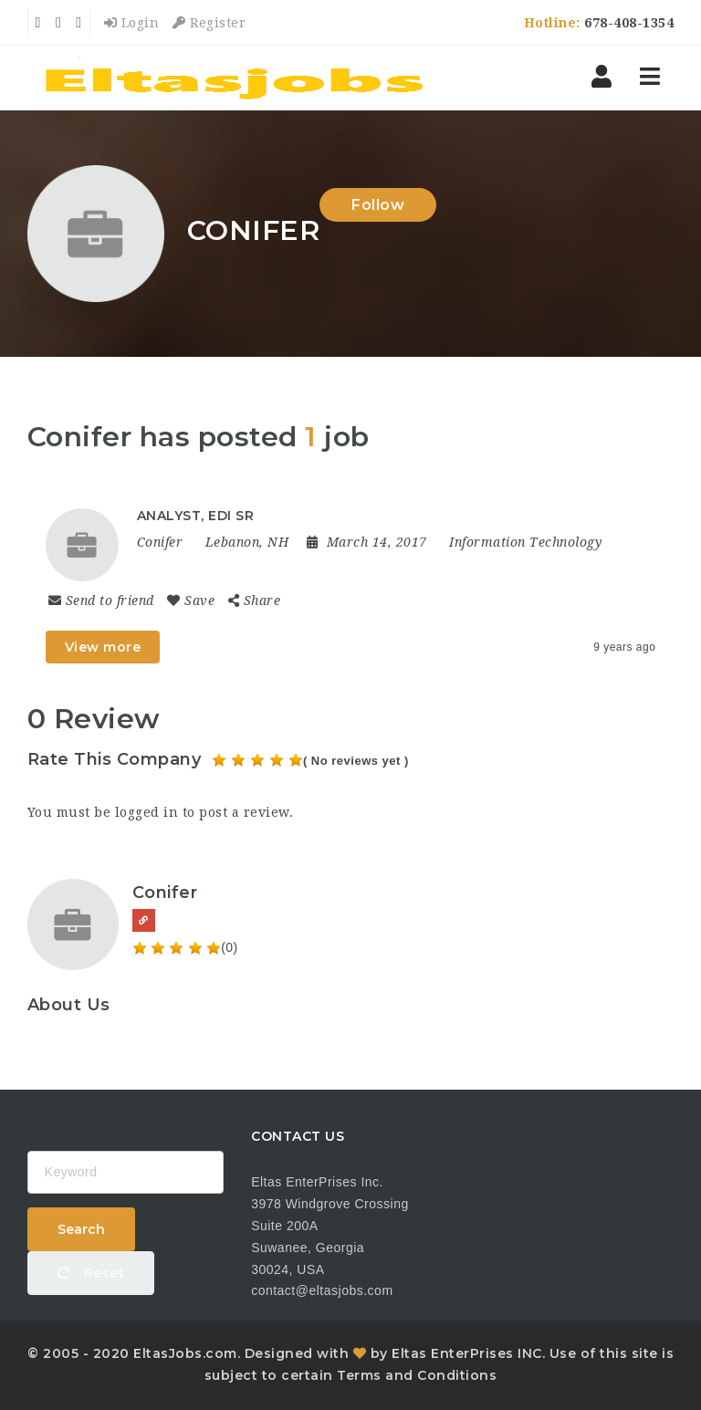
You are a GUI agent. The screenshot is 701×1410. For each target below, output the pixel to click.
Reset (91, 1273)
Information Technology (525, 542)
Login (132, 23)
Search (81, 1229)
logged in (147, 812)
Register (209, 23)
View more (103, 647)
